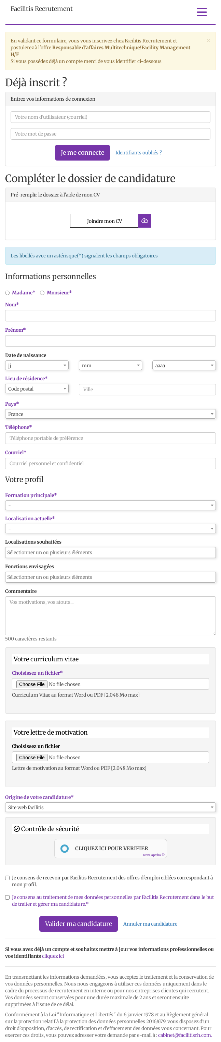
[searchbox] (110, 552)
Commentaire (21, 591)
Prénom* (15, 330)
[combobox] (37, 365)
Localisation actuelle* (30, 519)
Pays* (12, 404)
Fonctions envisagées (29, 566)
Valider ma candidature (78, 924)
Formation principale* (31, 495)
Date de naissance (25, 355)
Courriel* (16, 452)
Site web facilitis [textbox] (26, 807)
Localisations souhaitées (33, 542)
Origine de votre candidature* (39, 797)
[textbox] (36, 389)
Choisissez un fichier (36, 746)
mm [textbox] (87, 366)
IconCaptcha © (154, 855)
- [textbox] (9, 506)
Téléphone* (18, 427)
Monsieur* (56, 293)
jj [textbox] (9, 366)
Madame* (20, 293)
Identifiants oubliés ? (138, 153)
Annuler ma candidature (150, 924)
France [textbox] (15, 414)
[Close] (208, 40)
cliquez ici (53, 956)
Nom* (12, 305)
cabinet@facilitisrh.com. (185, 1035)
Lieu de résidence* (26, 379)
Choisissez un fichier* (37, 673)
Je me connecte (82, 152)
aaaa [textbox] (160, 366)
